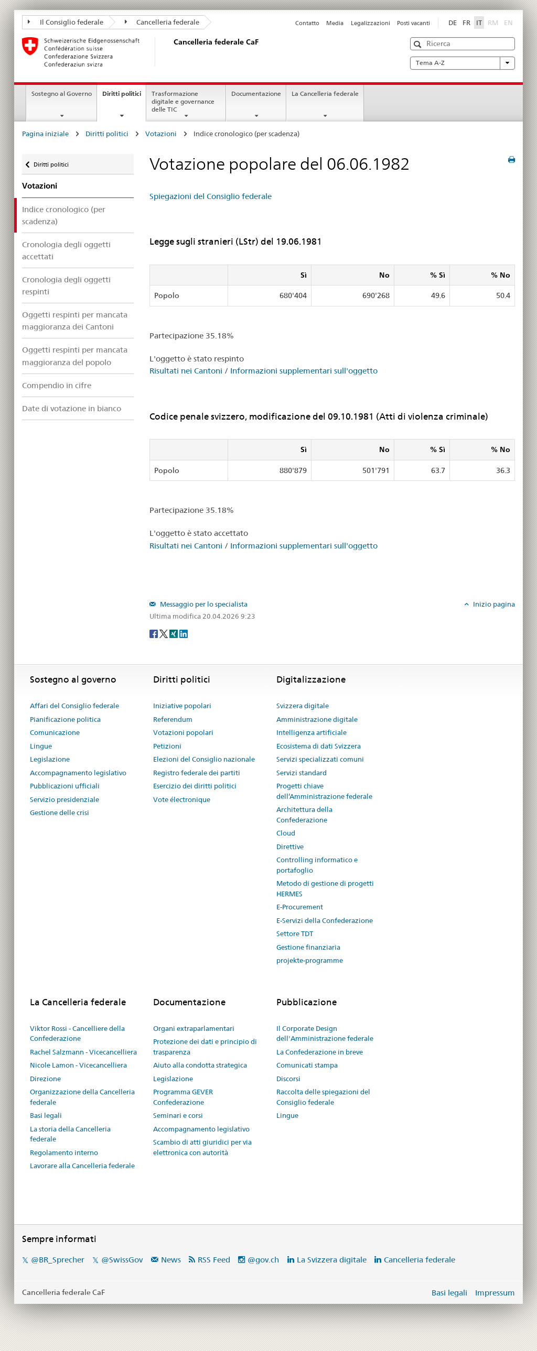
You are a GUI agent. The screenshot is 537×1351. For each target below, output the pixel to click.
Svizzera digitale (302, 705)
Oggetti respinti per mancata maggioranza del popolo (74, 356)
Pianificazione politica (65, 719)
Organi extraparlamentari (193, 1028)
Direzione (45, 1078)
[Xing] (174, 633)
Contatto (307, 23)
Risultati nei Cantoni (185, 371)
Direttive (290, 846)
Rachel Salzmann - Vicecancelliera (83, 1052)
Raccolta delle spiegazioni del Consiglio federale (323, 1097)
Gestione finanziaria (308, 947)
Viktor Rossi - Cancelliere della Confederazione (77, 1033)
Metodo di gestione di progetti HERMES (325, 888)
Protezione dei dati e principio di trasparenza (205, 1046)
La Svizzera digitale (332, 1260)
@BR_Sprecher (57, 1260)
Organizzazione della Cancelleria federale (82, 1097)
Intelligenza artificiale (311, 732)
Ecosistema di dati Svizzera (318, 746)
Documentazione (256, 93)
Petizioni (167, 746)
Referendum (172, 719)
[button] (419, 44)
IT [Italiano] (479, 22)
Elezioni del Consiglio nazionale (204, 759)
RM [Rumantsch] (493, 22)
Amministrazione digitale (317, 719)
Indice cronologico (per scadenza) (63, 215)
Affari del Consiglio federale (74, 705)
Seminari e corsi (178, 1115)
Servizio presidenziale (64, 799)
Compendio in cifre (56, 385)
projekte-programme (309, 960)
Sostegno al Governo (61, 93)
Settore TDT (294, 933)
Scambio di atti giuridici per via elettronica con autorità (202, 1147)
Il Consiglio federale (65, 22)
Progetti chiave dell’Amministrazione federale (324, 791)
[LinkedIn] (183, 633)
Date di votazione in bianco (71, 408)
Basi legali (46, 1115)
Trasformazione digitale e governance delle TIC (183, 101)
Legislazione (50, 759)
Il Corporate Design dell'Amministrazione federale (324, 1033)
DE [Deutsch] (452, 22)
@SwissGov (122, 1260)
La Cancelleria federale (325, 93)
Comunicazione (55, 732)
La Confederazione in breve (319, 1052)
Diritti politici (124, 97)
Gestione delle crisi (59, 812)
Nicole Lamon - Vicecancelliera (78, 1065)
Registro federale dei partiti (196, 772)
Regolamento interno (64, 1152)
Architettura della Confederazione (304, 814)
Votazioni (161, 133)
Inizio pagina (493, 604)
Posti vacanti (413, 23)
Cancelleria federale (162, 22)
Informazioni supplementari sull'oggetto (304, 371)
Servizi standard (301, 772)
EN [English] (508, 22)
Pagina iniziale (45, 133)
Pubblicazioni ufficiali (65, 786)
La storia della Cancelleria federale (70, 1134)
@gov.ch (263, 1260)
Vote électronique (181, 799)
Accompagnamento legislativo (78, 772)
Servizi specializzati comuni (320, 759)
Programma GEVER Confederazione (183, 1097)
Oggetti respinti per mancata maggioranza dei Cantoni (74, 321)
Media (334, 23)
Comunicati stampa (307, 1065)
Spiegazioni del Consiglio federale (210, 196)
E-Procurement (299, 907)
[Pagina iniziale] (171, 52)
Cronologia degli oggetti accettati (66, 250)
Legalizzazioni (370, 23)
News (171, 1260)
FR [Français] (466, 22)
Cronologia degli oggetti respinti (66, 285)
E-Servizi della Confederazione (324, 920)
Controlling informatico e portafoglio (317, 864)
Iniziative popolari (182, 705)
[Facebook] (154, 633)
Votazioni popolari (183, 732)
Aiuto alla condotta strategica (200, 1065)
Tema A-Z (462, 63)
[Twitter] (164, 633)
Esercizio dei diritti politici (195, 786)
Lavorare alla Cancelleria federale (82, 1165)
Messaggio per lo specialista (203, 604)
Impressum (495, 1293)
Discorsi (288, 1078)
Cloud (285, 833)
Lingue (41, 746)
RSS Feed (214, 1260)
